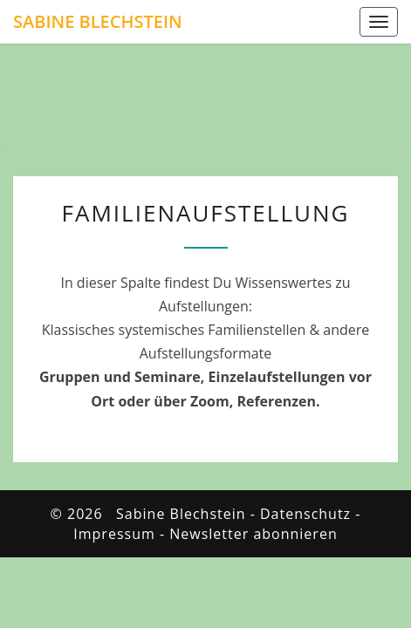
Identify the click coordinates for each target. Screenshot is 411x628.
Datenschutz (305, 513)
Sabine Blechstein (97, 21)
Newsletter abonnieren (253, 533)
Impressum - (121, 533)
